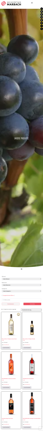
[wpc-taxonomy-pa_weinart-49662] (21, 279)
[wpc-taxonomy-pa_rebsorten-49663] (21, 285)
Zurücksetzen (10, 304)
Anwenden (32, 304)
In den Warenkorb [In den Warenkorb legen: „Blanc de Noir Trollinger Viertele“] (27, 347)
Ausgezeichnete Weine (8, 295)
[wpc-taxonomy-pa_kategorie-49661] (21, 291)
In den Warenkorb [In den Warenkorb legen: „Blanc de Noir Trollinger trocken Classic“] (6, 347)
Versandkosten (6, 344)
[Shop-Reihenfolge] (31, 310)
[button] (32, 3)
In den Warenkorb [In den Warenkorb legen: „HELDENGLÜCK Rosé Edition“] (27, 387)
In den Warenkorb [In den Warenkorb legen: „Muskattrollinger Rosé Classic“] (6, 427)
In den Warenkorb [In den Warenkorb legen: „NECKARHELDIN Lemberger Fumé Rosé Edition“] (27, 427)
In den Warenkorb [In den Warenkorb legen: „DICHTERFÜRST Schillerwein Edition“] (6, 387)
